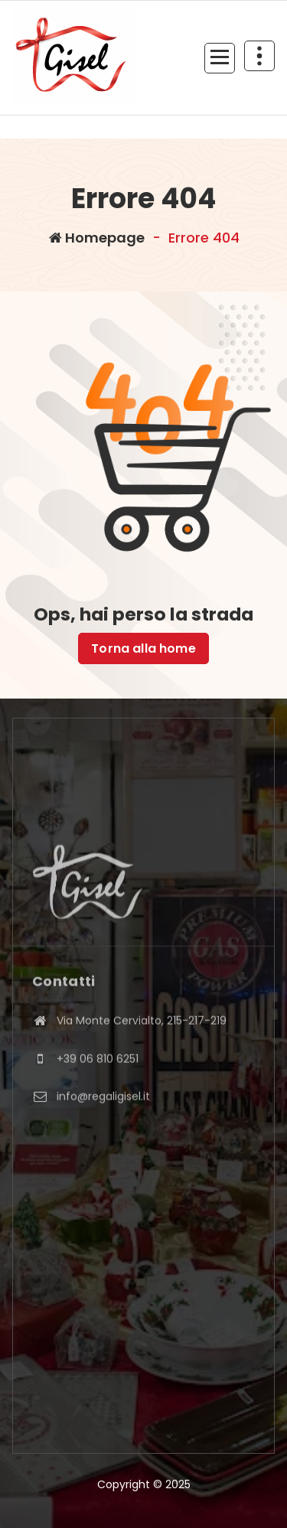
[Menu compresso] (219, 58)
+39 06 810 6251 (98, 1111)
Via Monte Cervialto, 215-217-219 (142, 1073)
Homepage (97, 237)
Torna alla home (143, 648)
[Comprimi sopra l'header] (259, 56)
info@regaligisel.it (103, 1150)
